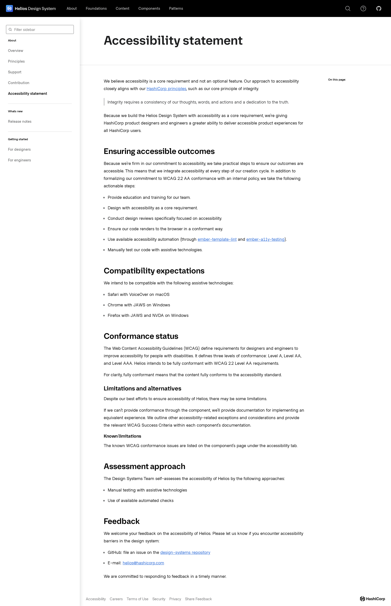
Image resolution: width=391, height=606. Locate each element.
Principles (16, 61)
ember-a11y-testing (265, 239)
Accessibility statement (27, 93)
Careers (116, 599)
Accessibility (96, 599)
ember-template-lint (217, 239)
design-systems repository (185, 552)
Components (149, 8)
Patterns (176, 8)
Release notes (19, 121)
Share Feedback (198, 599)
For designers (19, 149)
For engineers (19, 160)
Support (14, 72)
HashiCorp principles (166, 88)
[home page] (31, 8)
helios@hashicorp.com (143, 562)
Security (158, 599)
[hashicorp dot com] (372, 599)
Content (122, 8)
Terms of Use (137, 599)
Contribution (18, 82)
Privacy (175, 599)
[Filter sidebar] (40, 29)
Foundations (96, 8)
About (72, 8)
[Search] (348, 8)
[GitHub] (379, 8)
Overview (15, 50)
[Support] (363, 8)
